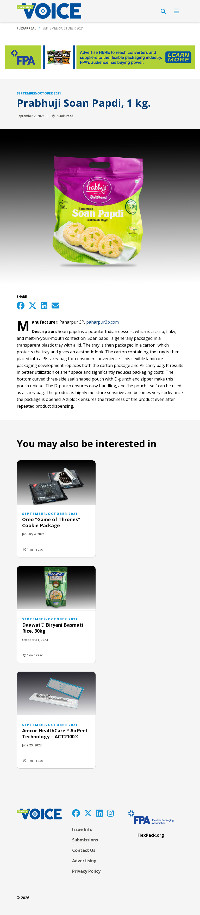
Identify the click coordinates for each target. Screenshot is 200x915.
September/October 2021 (63, 28)
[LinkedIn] (99, 813)
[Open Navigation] (176, 11)
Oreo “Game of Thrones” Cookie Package (51, 522)
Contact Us (83, 850)
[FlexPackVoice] (49, 11)
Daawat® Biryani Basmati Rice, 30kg (52, 628)
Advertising (84, 861)
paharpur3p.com (102, 322)
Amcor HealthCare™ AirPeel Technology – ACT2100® (54, 733)
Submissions (85, 840)
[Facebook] (76, 813)
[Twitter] (88, 813)
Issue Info (82, 829)
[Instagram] (110, 813)
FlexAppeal (26, 28)
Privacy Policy (86, 871)
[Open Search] (163, 11)
